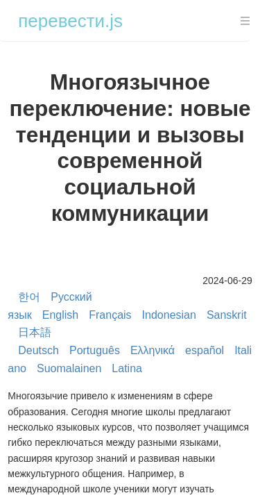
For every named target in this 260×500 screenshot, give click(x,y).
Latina (127, 368)
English (60, 315)
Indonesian (169, 315)
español (204, 350)
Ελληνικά (152, 350)
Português (94, 350)
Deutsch (38, 350)
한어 (29, 297)
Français (110, 315)
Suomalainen (69, 368)
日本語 (34, 332)
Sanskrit (227, 315)
